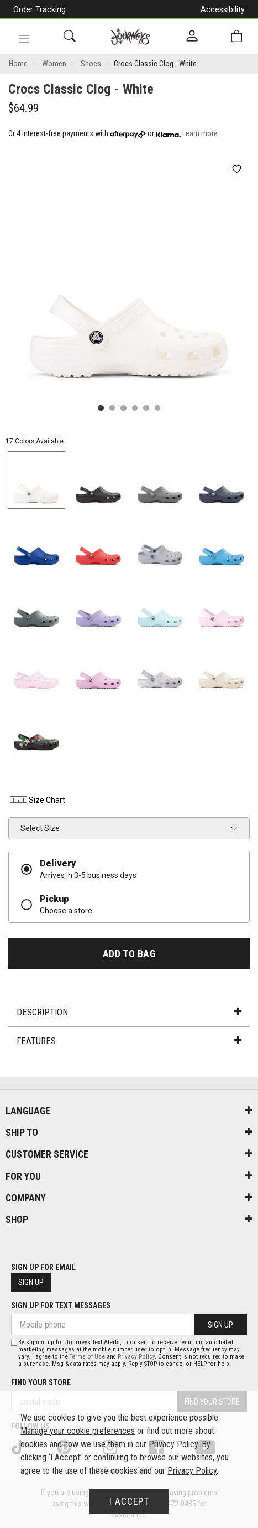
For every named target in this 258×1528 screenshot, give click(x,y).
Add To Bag (129, 953)
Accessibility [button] (223, 9)
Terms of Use (87, 1356)
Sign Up (31, 1282)
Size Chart (36, 800)
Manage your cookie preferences (77, 1431)
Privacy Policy (136, 1356)
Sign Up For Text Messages (60, 1305)
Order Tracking (39, 9)
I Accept (129, 1501)
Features (129, 1041)
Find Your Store (41, 1382)
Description (129, 1012)
